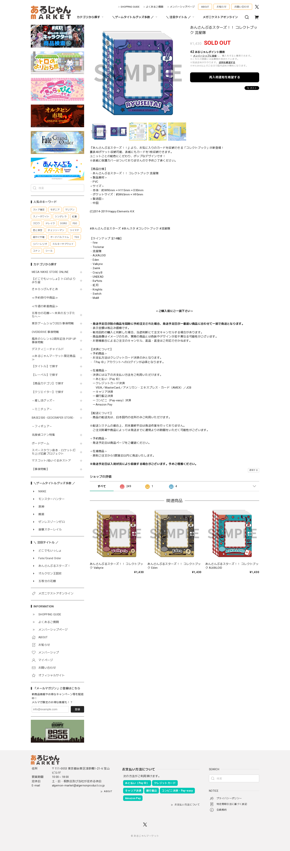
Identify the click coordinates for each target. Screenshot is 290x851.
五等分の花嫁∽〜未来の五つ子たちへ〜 (53, 315)
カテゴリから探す (91, 17)
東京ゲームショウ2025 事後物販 (54, 323)
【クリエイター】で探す (48, 392)
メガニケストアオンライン (220, 17)
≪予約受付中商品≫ (45, 297)
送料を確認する (227, 62)
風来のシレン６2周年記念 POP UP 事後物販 (54, 340)
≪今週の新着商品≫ (45, 306)
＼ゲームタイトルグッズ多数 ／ (135, 17)
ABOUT (205, 6)
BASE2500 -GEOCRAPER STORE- (53, 417)
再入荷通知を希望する (224, 77)
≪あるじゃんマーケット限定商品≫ (54, 357)
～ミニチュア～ (42, 409)
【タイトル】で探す (45, 366)
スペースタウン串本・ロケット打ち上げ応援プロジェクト (54, 452)
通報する (253, 470)
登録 (77, 709)
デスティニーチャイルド (48, 349)
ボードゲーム (40, 443)
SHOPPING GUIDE (130, 6)
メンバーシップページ (182, 6)
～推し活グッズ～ (43, 400)
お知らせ (221, 6)
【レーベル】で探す (45, 375)
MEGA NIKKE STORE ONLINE (50, 272)
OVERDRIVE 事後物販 (47, 332)
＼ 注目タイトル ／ (180, 17)
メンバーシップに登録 (205, 55)
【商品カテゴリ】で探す (48, 383)
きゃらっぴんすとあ (45, 289)
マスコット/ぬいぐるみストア (51, 460)
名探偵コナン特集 (43, 435)
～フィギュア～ (42, 426)
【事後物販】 (40, 469)
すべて (102, 486)
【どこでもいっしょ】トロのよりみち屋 (54, 280)
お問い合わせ (241, 6)
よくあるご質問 (154, 6)
